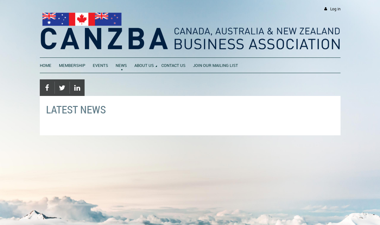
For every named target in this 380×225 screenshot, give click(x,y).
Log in (335, 9)
